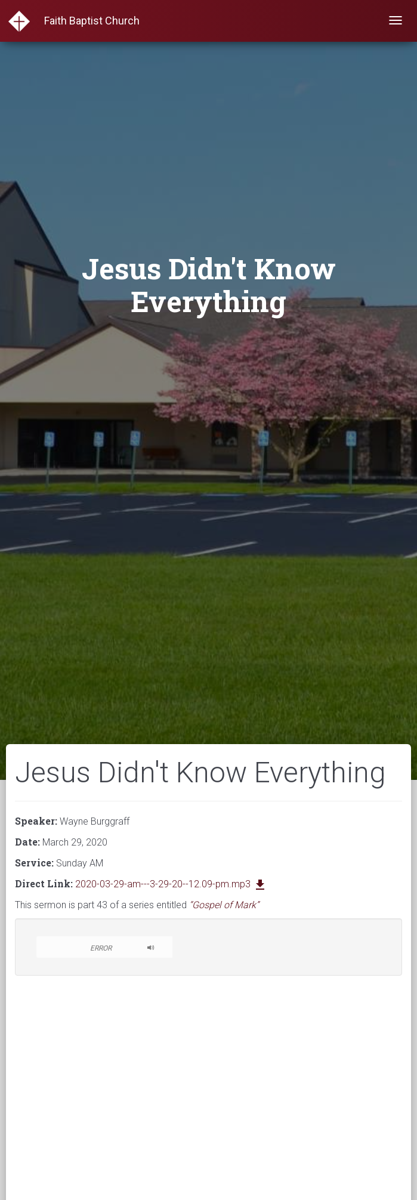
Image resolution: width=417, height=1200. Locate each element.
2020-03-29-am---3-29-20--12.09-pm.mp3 (171, 884)
